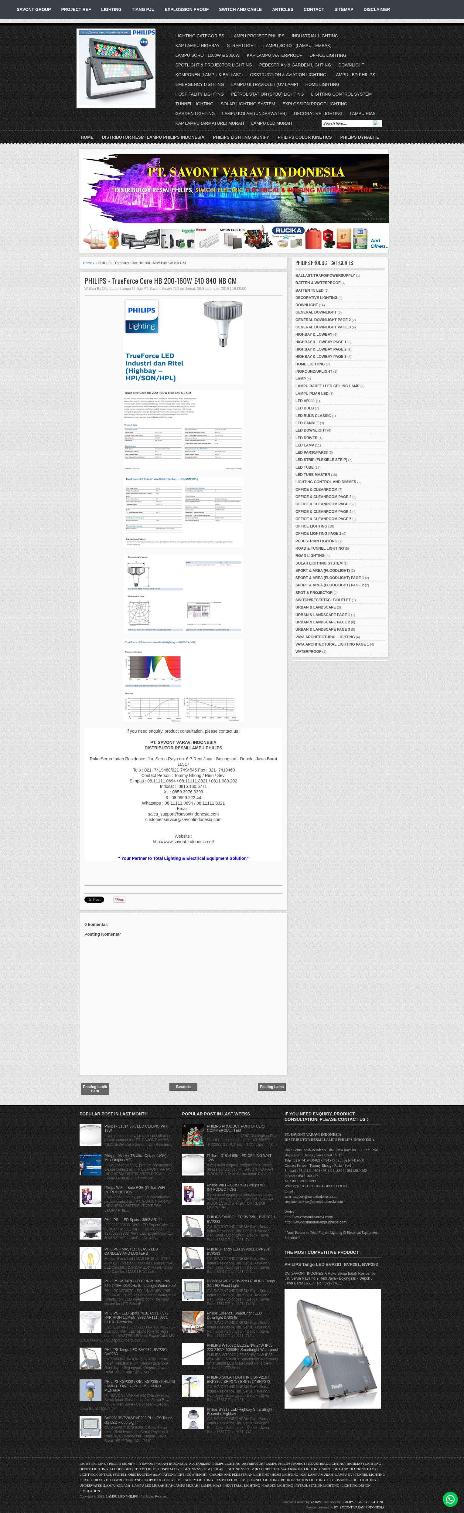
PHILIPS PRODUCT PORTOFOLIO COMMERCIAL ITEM (235, 1128)
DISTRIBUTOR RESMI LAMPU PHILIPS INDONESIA (153, 137)
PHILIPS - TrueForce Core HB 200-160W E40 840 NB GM (160, 280)
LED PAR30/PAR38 (311, 452)
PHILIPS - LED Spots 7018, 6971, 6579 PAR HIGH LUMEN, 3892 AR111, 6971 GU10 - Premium (136, 1317)
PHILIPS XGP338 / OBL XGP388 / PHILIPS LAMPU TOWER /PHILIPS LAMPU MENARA (139, 1386)
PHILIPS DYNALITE (359, 137)
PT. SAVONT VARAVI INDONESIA (359, 1507)
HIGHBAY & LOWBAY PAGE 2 (320, 349)
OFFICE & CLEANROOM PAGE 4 (323, 512)
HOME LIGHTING (322, 84)
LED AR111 (305, 401)
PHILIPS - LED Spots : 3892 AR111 (133, 1220)
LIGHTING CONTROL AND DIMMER (326, 482)
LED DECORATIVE (94, 1480)
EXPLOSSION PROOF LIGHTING (314, 103)
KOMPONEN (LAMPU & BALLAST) (209, 74)
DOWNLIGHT (351, 65)
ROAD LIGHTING (310, 556)
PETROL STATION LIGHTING (303, 1480)
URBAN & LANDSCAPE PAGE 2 (322, 622)
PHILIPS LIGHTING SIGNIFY (241, 137)
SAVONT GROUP (34, 9)
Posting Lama (272, 1087)
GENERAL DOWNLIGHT (316, 312)
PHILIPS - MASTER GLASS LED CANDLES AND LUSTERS (131, 1251)
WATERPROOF (308, 652)
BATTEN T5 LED (309, 290)
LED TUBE (304, 467)
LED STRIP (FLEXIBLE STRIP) (321, 460)
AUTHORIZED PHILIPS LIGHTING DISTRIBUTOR (226, 1463)
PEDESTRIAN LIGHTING (316, 541)
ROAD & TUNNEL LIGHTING (319, 548)
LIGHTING (111, 9)
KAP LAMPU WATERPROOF (274, 55)
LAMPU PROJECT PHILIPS (258, 35)
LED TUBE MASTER (312, 475)
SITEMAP (343, 9)
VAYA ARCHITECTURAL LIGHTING (325, 637)
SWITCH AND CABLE (240, 9)
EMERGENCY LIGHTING (200, 84)
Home (87, 137)
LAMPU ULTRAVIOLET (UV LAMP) (264, 84)
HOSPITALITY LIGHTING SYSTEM (184, 1469)
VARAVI (316, 1502)
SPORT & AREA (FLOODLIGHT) (322, 570)
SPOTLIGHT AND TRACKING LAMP (349, 1469)
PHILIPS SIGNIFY (122, 1463)
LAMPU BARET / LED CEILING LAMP (327, 386)
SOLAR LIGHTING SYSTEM (248, 103)
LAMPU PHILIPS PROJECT (286, 1463)
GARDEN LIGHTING (195, 113)
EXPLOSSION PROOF (187, 9)
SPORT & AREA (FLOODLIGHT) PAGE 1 (329, 578)
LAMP (300, 379)
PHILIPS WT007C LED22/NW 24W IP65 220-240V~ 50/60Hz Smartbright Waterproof (242, 1347)
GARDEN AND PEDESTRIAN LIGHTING (239, 1474)
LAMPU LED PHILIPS (354, 74)
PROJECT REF (76, 9)
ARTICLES (282, 9)
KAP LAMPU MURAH (317, 1474)
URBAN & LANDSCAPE (315, 607)
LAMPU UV (344, 1474)
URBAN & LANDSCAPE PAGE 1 (322, 615)
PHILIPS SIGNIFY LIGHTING (363, 1502)
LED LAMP (304, 445)
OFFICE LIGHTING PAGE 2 (318, 533)
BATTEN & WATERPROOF (317, 283)
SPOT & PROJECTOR (314, 593)
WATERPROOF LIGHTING (300, 1469)
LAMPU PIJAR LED (312, 394)
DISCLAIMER (377, 9)
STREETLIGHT (241, 45)
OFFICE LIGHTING (327, 55)
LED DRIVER (306, 438)
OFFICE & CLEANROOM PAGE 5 (323, 519)
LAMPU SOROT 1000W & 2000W (208, 55)
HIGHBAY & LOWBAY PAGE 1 (320, 342)
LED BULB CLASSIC (313, 416)
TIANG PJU (143, 9)
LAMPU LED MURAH (271, 123)
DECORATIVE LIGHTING (318, 113)
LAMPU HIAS (363, 113)
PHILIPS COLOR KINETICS (305, 137)
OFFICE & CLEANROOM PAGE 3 (323, 504)
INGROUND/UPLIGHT (313, 371)
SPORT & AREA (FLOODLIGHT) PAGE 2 (329, 585)
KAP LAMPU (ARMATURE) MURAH (210, 123)
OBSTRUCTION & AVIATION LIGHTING (288, 74)
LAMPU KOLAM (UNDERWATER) (254, 113)
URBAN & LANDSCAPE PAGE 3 (322, 629)
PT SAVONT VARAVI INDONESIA (163, 1463)
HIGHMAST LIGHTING (364, 1463)
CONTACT (314, 9)
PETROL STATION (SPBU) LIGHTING (267, 94)
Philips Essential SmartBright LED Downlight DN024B (234, 1315)
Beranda (183, 1087)
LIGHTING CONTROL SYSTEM (341, 94)
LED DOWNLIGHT (310, 430)
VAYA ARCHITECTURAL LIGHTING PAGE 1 (332, 644)
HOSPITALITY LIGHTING (200, 94)
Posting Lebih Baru (95, 1089)
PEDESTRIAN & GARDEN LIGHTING (295, 65)
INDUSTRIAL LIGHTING (315, 35)
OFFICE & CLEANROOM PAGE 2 (323, 497)
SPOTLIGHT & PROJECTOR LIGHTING (214, 65)
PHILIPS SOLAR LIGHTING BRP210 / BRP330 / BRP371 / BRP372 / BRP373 (238, 1379)
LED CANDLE (307, 423)
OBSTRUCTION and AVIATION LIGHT (156, 1474)
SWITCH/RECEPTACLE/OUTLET (323, 600)
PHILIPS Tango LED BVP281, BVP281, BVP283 (331, 1264)
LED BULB (304, 408)
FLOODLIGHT (120, 1469)
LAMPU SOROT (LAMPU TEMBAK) (298, 45)
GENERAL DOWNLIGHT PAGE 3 (323, 327)
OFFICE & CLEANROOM (316, 489)
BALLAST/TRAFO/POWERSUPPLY (325, 275)
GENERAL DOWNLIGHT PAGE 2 (323, 320)
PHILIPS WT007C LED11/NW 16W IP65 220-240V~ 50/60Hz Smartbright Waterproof (140, 1283)
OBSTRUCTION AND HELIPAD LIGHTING (141, 1480)
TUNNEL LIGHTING (195, 103)
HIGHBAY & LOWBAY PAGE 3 (320, 357)
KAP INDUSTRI (267, 1469)
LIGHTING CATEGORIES (200, 35)
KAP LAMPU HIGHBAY (198, 45)
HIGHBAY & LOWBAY (314, 334)
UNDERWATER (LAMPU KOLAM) (105, 1485)
